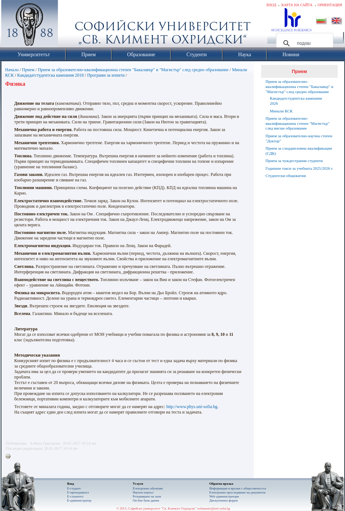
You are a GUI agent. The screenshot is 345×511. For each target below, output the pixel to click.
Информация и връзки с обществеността (237, 488)
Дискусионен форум (223, 500)
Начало (12, 69)
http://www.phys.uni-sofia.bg (191, 406)
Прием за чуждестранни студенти (294, 160)
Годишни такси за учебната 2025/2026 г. (299, 168)
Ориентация (330, 5)
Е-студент (74, 488)
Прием (28, 69)
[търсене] (303, 43)
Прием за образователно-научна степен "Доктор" (298, 138)
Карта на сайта (296, 5)
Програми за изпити (106, 75)
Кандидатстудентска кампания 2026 (296, 100)
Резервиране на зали (147, 496)
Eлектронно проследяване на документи (237, 492)
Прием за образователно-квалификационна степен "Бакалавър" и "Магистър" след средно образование (133, 69)
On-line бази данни (146, 500)
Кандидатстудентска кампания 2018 (50, 75)
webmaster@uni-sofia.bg (213, 508)
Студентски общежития (285, 175)
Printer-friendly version (10, 456)
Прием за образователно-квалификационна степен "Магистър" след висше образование (297, 123)
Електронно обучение (148, 488)
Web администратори (224, 496)
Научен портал (143, 492)
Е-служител (75, 496)
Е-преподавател (78, 492)
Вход (271, 5)
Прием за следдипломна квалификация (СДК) (298, 150)
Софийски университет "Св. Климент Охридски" (71, 25)
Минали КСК (281, 111)
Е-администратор (79, 500)
